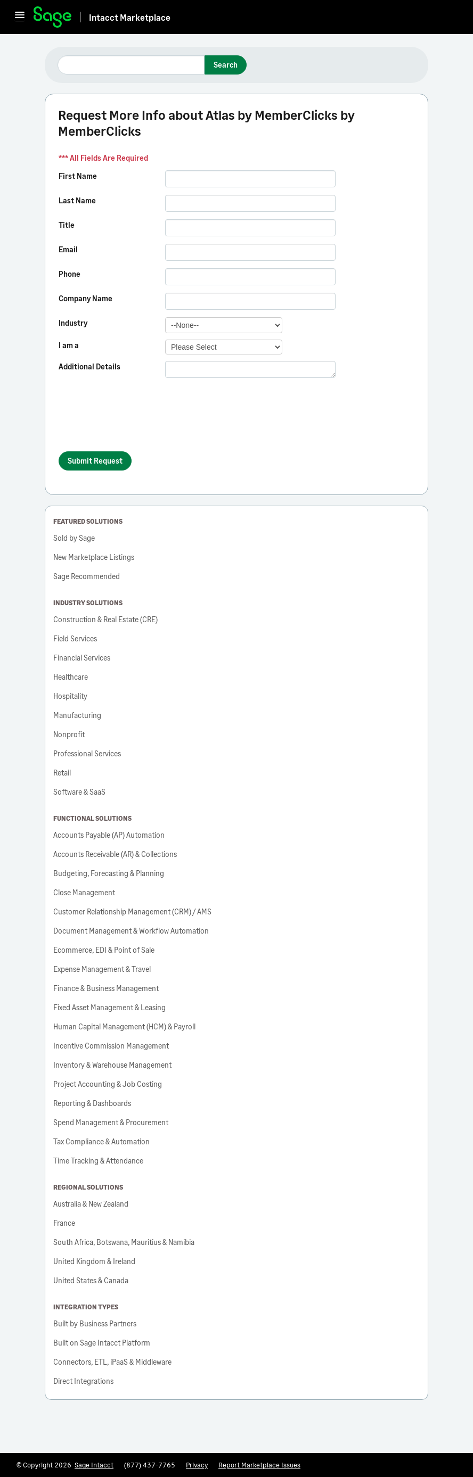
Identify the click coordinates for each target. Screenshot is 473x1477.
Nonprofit (69, 734)
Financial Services (81, 657)
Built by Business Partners (94, 1323)
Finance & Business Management (106, 988)
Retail (62, 772)
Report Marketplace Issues (259, 1465)
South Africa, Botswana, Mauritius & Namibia (123, 1242)
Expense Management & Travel (102, 968)
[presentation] (140, 419)
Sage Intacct (94, 1465)
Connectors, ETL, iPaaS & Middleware (112, 1361)
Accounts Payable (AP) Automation (109, 834)
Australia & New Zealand (90, 1203)
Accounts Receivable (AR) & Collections (115, 854)
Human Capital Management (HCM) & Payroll (124, 1026)
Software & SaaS (79, 791)
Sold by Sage (74, 537)
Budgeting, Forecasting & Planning (108, 873)
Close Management (84, 892)
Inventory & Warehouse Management (112, 1064)
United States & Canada (90, 1280)
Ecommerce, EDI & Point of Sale (103, 949)
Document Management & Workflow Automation (131, 930)
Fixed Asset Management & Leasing (109, 1007)
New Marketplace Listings (93, 557)
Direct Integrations (83, 1380)
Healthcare (70, 676)
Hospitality (70, 695)
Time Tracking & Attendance (98, 1160)
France (64, 1222)
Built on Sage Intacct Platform (101, 1342)
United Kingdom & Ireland (94, 1261)
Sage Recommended (86, 576)
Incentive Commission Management (111, 1045)
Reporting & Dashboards (92, 1103)
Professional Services (87, 753)
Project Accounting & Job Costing (107, 1083)
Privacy (197, 1465)
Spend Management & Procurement (110, 1122)
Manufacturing (77, 715)
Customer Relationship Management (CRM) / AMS (132, 911)
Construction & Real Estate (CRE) (105, 619)
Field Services (75, 638)
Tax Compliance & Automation (101, 1141)
